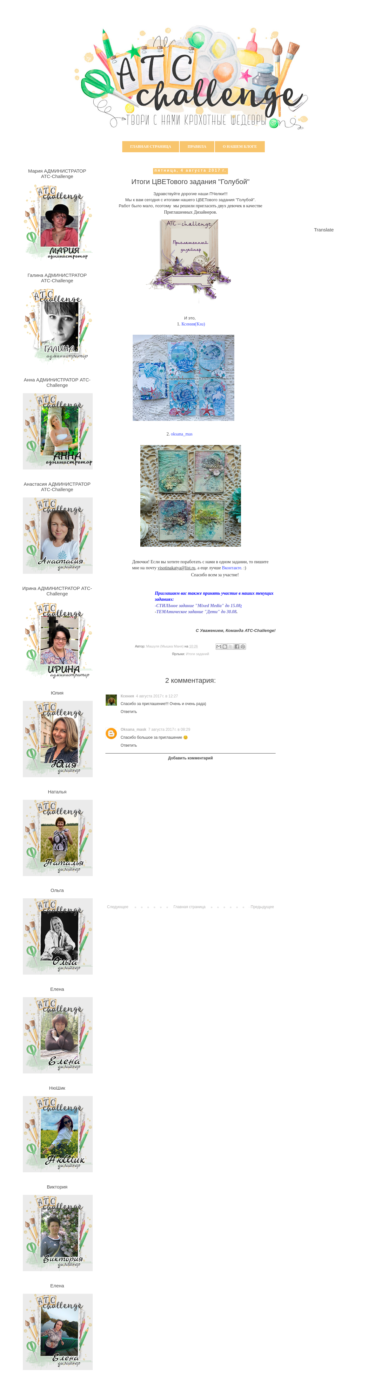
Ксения (127, 696)
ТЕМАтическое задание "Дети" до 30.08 (196, 611)
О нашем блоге (240, 146)
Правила (197, 146)
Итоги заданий (197, 654)
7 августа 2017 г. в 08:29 (169, 729)
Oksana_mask (133, 729)
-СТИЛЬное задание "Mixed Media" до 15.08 (198, 605)
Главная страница (150, 146)
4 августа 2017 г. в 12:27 (157, 696)
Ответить (129, 711)
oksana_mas (181, 434)
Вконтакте (231, 567)
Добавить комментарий (190, 758)
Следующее (117, 907)
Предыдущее (262, 907)
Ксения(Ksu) (193, 324)
